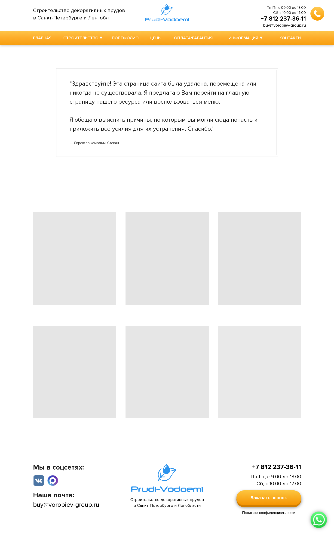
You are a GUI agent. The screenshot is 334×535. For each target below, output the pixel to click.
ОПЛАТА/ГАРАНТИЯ (193, 37)
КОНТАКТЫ (290, 37)
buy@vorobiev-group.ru (284, 25)
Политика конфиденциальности (268, 512)
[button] (268, 497)
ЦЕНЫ (155, 37)
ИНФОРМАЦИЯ (243, 37)
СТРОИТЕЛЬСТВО (80, 37)
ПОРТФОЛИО (125, 37)
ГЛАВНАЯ (42, 37)
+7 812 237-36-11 (283, 18)
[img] (52, 480)
